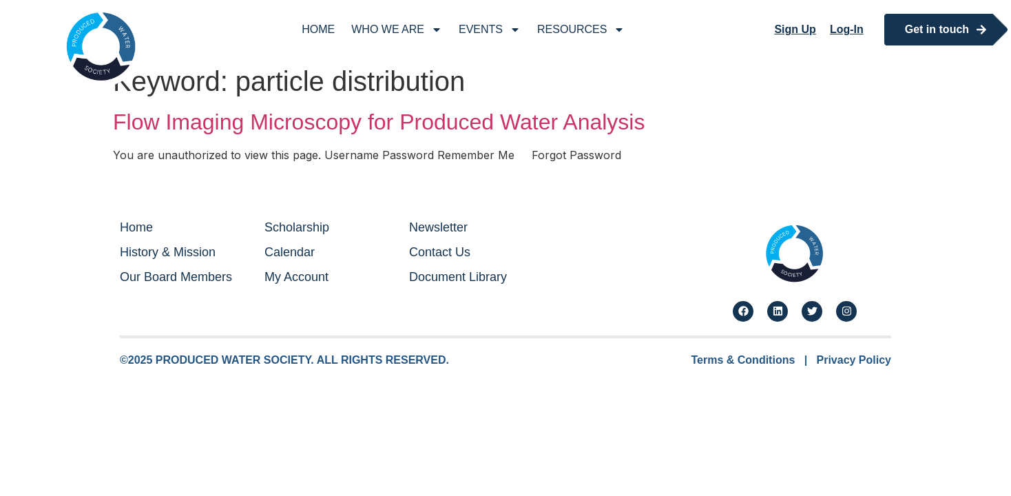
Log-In (847, 29)
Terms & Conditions (743, 360)
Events (490, 29)
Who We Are (396, 29)
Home (318, 29)
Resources (581, 29)
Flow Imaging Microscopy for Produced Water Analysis (379, 122)
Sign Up (794, 29)
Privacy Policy (853, 360)
